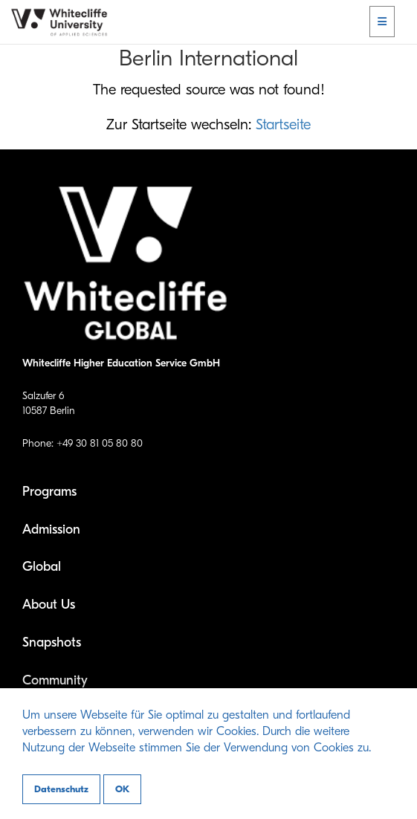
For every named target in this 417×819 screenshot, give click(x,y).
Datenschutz (61, 788)
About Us (48, 604)
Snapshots (51, 642)
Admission (51, 529)
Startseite (283, 124)
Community (55, 680)
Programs (49, 491)
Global (41, 566)
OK (122, 788)
